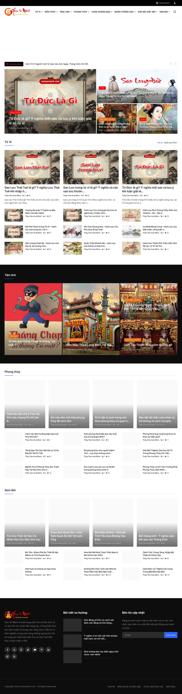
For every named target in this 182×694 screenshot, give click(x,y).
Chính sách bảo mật (153, 686)
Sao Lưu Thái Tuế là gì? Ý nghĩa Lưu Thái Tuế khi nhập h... (32, 189)
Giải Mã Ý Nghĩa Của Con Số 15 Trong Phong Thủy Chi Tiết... (157, 451)
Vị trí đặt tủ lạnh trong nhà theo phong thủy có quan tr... (112, 419)
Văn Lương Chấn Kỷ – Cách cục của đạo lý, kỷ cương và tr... (42, 244)
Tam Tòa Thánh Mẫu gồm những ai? (148, 345)
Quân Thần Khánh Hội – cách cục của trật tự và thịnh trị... (99, 244)
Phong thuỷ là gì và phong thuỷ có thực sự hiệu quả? (159, 435)
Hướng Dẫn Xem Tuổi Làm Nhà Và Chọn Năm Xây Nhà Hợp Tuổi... (100, 570)
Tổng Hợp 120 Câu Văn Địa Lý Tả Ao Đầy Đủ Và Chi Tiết (42, 451)
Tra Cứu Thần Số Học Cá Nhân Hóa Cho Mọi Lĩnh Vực (24, 537)
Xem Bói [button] (165, 12)
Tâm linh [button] (66, 12)
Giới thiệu (170, 686)
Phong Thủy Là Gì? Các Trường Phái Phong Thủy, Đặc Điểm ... (160, 468)
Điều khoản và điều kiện (129, 686)
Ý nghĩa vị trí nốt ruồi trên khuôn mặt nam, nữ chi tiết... (100, 637)
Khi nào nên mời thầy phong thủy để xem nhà (68, 419)
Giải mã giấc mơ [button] (148, 12)
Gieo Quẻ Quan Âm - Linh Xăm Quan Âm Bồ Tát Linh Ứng (66, 536)
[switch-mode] (175, 3)
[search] (174, 11)
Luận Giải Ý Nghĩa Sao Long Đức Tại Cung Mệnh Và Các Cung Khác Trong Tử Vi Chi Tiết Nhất (136, 94)
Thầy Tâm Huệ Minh (17, 128)
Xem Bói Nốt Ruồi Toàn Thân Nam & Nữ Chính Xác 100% (101, 553)
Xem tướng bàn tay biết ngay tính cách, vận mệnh (101, 653)
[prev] (171, 64)
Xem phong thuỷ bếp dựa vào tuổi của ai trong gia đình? (100, 435)
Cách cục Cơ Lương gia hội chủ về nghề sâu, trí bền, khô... (100, 211)
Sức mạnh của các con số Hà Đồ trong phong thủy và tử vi (99, 468)
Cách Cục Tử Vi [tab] (170, 142)
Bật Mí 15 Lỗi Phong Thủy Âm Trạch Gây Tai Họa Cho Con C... (42, 468)
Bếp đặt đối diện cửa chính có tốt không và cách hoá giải (157, 419)
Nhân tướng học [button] (125, 12)
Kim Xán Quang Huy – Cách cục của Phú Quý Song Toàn (101, 228)
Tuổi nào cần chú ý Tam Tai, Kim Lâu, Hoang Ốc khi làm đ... (23, 417)
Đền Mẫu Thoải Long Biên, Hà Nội (88, 345)
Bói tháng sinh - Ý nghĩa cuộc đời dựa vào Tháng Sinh (156, 537)
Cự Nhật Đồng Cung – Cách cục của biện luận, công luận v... (160, 228)
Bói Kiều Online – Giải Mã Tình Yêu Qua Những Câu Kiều (110, 536)
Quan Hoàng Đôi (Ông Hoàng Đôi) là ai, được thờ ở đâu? (115, 125)
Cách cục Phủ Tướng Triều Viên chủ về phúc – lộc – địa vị (160, 211)
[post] (50, 101)
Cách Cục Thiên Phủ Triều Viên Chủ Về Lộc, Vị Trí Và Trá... (160, 244)
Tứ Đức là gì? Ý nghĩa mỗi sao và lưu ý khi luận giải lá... (148, 189)
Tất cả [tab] (160, 142)
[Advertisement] (91, 39)
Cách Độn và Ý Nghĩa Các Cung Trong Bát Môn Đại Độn (158, 570)
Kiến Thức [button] (51, 12)
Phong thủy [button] (81, 12)
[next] (175, 64)
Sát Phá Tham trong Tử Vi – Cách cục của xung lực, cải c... (40, 228)
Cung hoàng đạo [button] (101, 12)
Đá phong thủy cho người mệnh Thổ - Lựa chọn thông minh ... (99, 451)
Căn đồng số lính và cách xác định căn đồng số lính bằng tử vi (55, 64)
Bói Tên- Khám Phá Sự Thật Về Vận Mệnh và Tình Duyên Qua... (41, 553)
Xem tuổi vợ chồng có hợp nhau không (40, 570)
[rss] (14, 656)
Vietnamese (162, 3)
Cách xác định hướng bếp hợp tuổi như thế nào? (41, 435)
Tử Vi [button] (39, 12)
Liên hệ (111, 686)
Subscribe (171, 635)
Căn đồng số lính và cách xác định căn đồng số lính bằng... (99, 621)
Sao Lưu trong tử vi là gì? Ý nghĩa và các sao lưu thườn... (90, 189)
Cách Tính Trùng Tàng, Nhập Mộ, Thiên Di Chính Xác (158, 553)
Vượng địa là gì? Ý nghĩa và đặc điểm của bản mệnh (40, 211)
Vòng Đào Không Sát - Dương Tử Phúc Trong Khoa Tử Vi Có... (156, 125)
